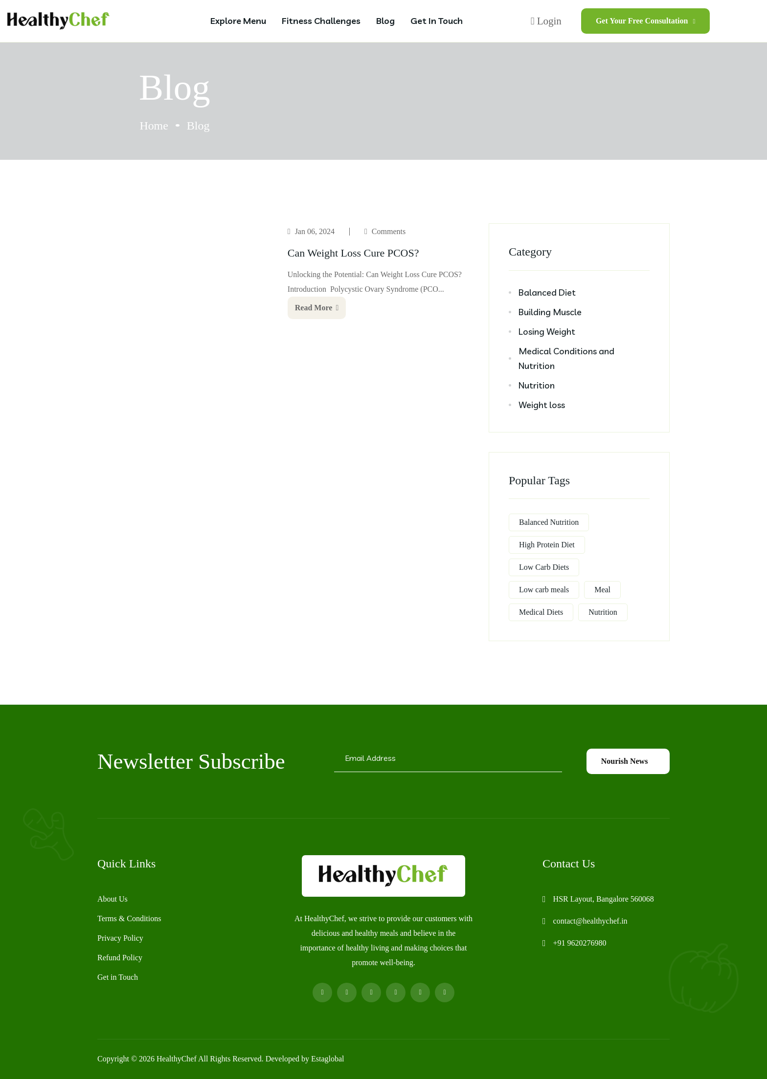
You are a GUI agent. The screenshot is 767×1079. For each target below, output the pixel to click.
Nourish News (628, 761)
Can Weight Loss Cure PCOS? (353, 253)
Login (546, 21)
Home (153, 125)
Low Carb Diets (544, 567)
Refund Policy (119, 957)
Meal (602, 589)
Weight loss (542, 404)
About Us (112, 899)
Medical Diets (541, 612)
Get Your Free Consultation (645, 21)
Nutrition (537, 385)
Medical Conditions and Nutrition (566, 358)
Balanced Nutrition (549, 522)
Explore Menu (238, 20)
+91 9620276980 (580, 943)
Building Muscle (550, 312)
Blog (385, 20)
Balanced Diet (547, 292)
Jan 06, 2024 (315, 231)
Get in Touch (436, 20)
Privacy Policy (120, 938)
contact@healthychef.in (590, 921)
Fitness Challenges (321, 20)
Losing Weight (547, 331)
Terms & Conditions (129, 918)
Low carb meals (544, 589)
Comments (389, 231)
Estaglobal (327, 1059)
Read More (316, 307)
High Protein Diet (547, 544)
